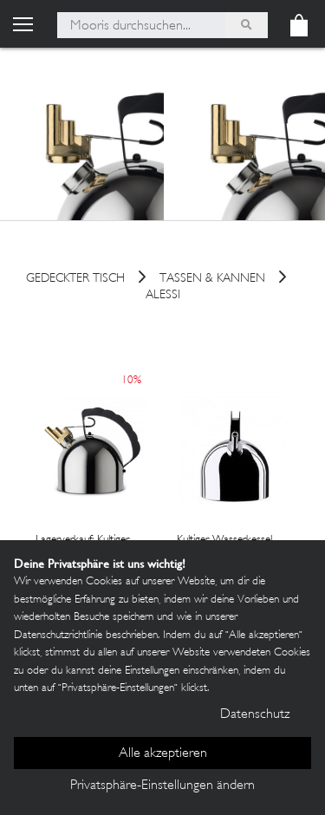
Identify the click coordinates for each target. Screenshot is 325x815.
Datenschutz (254, 714)
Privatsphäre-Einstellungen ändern (162, 785)
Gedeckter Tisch (75, 279)
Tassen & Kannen (212, 279)
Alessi (163, 295)
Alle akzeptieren (163, 753)
